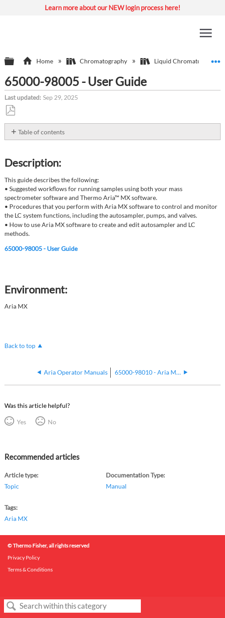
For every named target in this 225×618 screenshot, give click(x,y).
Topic (11, 486)
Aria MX (15, 518)
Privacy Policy (24, 557)
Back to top (19, 345)
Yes (21, 422)
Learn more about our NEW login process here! (112, 8)
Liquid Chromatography (180, 61)
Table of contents (41, 132)
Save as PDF (10, 110)
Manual (116, 486)
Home (38, 61)
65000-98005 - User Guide (41, 248)
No (52, 422)
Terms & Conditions (30, 569)
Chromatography (97, 61)
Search (11, 606)
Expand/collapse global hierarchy (15, 61)
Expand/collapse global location (216, 58)
